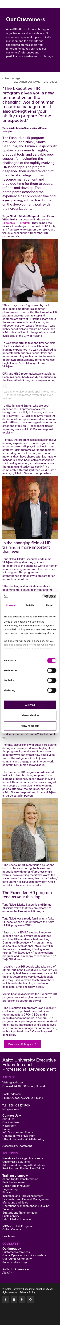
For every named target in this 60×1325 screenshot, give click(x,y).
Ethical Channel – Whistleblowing (23, 1139)
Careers (7, 1129)
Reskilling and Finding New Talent (23, 1168)
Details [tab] (30, 605)
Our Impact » (11, 1248)
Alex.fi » (7, 1272)
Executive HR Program (20, 1044)
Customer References (16, 1251)
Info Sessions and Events (18, 1132)
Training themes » (15, 1175)
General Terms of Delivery (18, 1135)
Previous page (11, 78)
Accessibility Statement (17, 1145)
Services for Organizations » (22, 1158)
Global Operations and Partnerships (24, 1255)
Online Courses (11, 1229)
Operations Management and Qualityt (25, 1205)
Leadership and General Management (26, 1199)
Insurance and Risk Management (22, 1195)
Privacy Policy (27, 1292)
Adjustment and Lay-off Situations (23, 1165)
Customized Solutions (16, 1161)
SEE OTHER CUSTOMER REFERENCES (36, 81)
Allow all (30, 704)
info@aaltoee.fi (11, 1109)
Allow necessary (30, 725)
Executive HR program (16, 222)
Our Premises (10, 1122)
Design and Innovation (16, 1185)
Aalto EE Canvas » (15, 1269)
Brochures (8, 1236)
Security (7, 1209)
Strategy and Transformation (20, 1212)
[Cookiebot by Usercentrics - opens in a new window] (42, 596)
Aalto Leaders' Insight (15, 1262)
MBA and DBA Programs (17, 1226)
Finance (7, 1192)
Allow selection (30, 715)
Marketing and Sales (15, 1202)
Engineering (10, 1189)
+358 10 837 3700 (18, 1105)
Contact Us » (11, 1115)
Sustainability (10, 1215)
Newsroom (9, 1125)
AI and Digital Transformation (20, 1178)
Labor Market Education (17, 1219)
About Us (8, 1118)
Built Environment (13, 1182)
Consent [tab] (11, 605)
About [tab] (49, 605)
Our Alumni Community (17, 1258)
